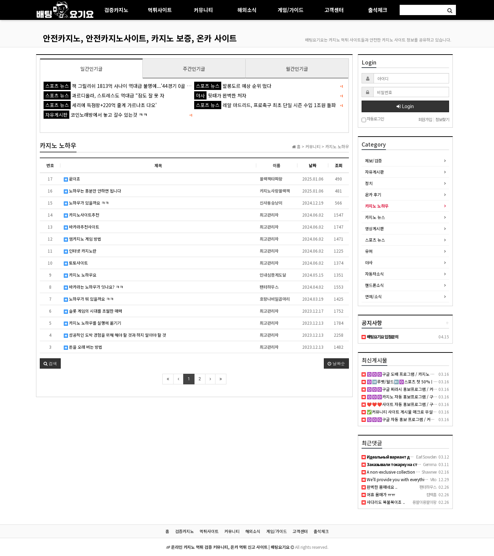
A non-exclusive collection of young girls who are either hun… (422, 472)
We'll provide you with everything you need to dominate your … (424, 479)
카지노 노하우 (377, 206)
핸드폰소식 (374, 285)
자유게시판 (374, 172)
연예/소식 (373, 296)
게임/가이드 (291, 9)
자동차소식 (374, 274)
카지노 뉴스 (375, 217)
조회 (338, 165)
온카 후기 (373, 194)
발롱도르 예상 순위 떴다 (232, 86)
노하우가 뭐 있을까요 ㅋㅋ (89, 299)
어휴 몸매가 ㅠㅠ (378, 494)
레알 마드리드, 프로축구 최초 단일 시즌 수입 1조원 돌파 (265, 105)
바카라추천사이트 (81, 227)
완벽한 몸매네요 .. (379, 487)
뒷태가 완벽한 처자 (220, 95)
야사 (369, 262)
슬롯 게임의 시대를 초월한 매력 (93, 311)
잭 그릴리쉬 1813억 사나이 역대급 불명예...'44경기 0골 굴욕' (120, 86)
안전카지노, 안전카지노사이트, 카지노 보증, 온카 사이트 (140, 38)
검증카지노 (116, 9)
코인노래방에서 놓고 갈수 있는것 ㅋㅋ (96, 115)
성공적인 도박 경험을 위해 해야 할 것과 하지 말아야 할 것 (115, 335)
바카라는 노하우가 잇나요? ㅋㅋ (93, 287)
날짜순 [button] (336, 363)
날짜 (312, 165)
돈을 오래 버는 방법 (83, 347)
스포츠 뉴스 (375, 240)
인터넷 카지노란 (80, 251)
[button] (50, 363)
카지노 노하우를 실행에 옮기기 (92, 323)
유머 (369, 251)
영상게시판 (374, 228)
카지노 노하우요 (80, 275)
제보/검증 (373, 160)
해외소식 (247, 9)
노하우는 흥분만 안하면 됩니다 (92, 191)
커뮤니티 (203, 9)
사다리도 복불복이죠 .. (383, 502)
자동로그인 (373, 119)
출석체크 (377, 9)
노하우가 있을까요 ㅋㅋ (86, 203)
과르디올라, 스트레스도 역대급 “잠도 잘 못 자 (104, 95)
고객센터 (334, 9)
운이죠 (72, 179)
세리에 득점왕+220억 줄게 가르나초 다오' (100, 105)
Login (405, 106)
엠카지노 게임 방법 (82, 239)
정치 (369, 183)
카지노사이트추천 (81, 215)
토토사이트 (76, 263)
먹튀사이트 (160, 9)
